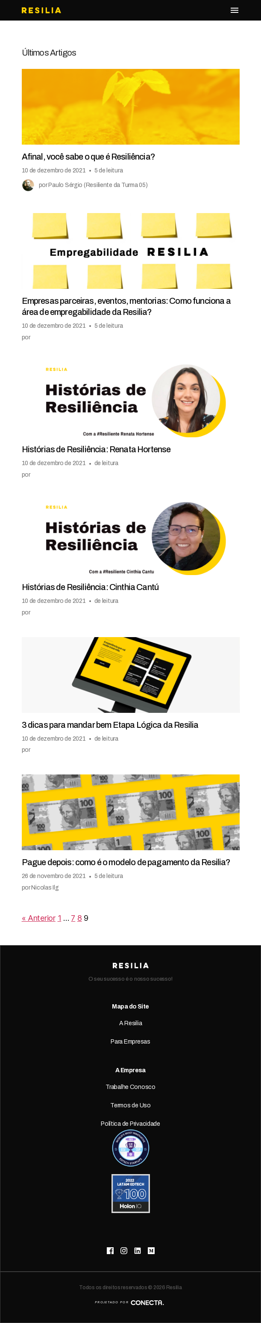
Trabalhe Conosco (130, 1087)
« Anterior (39, 918)
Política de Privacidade (130, 1124)
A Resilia (130, 1023)
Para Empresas (130, 1041)
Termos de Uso (130, 1105)
